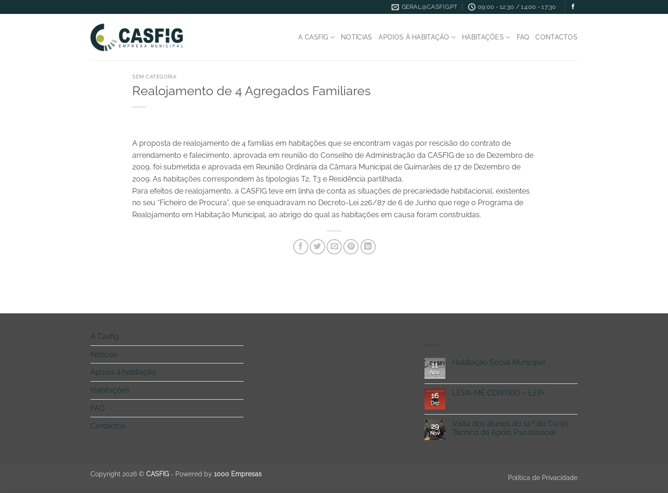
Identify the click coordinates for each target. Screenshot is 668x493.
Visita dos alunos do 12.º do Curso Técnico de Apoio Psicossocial (510, 428)
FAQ (523, 37)
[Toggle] (238, 336)
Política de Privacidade (543, 477)
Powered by (218, 474)
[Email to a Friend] (334, 246)
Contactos (556, 37)
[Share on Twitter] (317, 246)
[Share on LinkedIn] (368, 246)
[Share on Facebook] (300, 246)
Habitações (486, 37)
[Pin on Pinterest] (351, 246)
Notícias (356, 37)
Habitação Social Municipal (498, 362)
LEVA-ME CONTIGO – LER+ (498, 393)
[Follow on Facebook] (573, 7)
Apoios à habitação (417, 37)
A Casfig (316, 37)
